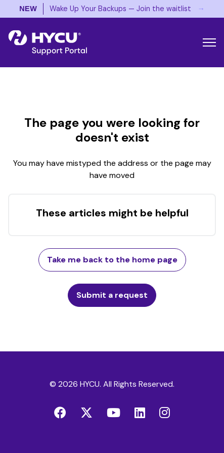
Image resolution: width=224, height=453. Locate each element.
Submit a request (112, 295)
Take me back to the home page (112, 259)
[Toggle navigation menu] (209, 42)
